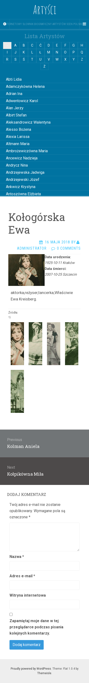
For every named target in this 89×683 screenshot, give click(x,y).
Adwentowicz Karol (22, 101)
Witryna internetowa (27, 595)
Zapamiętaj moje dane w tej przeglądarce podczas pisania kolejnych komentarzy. (36, 627)
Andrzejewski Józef (22, 179)
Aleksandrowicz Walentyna (28, 122)
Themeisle (44, 673)
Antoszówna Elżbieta (23, 194)
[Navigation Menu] (84, 24)
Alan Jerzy (14, 108)
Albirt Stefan (16, 115)
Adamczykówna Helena (25, 86)
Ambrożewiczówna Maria (27, 151)
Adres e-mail (22, 576)
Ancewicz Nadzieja (21, 158)
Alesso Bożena (18, 129)
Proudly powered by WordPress (31, 668)
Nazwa (16, 556)
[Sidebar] (4, 24)
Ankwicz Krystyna (20, 186)
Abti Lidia (14, 79)
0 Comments (69, 248)
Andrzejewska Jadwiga (25, 172)
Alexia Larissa (17, 136)
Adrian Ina (14, 93)
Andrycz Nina (17, 165)
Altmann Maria (17, 144)
